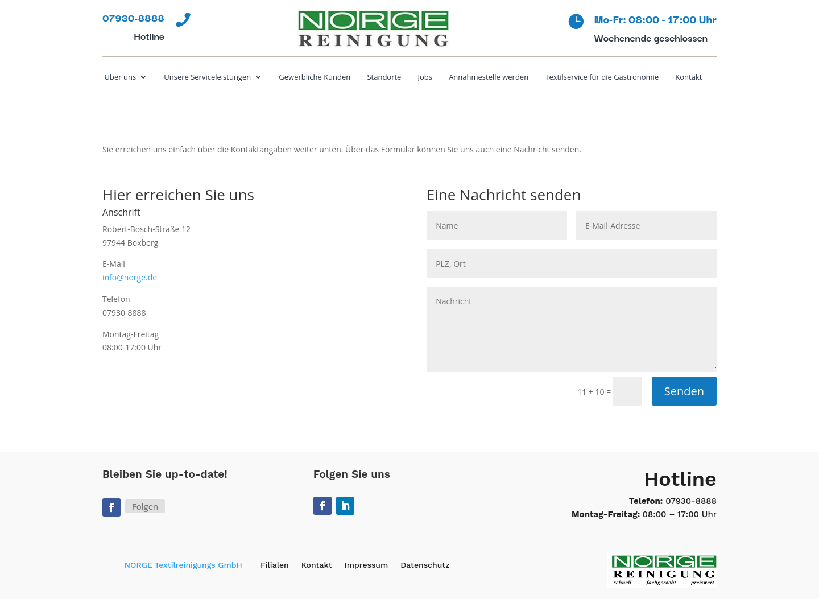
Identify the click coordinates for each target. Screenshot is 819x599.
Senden (684, 391)
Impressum (366, 565)
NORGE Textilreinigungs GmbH (183, 564)
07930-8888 (691, 501)
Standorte (384, 77)
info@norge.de (129, 277)
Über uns (120, 77)
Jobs (425, 77)
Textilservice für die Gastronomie (602, 77)
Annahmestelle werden (488, 77)
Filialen (274, 565)
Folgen (145, 506)
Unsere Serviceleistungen (207, 77)
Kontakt (688, 77)
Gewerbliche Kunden (314, 77)
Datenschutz (424, 565)
